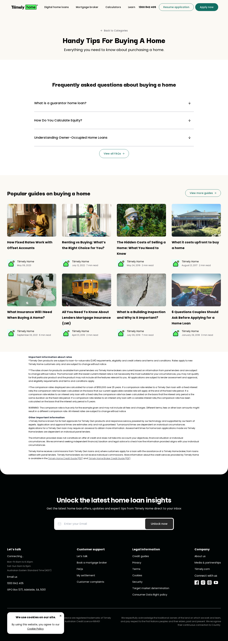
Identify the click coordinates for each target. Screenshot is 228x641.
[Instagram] (203, 582)
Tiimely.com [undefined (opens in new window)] (202, 569)
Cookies (137, 575)
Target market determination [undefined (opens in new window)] (150, 588)
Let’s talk (82, 556)
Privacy (136, 562)
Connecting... (15, 556)
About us (200, 556)
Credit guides (140, 556)
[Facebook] (197, 582)
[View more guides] (203, 193)
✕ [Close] (60, 616)
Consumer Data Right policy (149, 594)
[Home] (24, 7)
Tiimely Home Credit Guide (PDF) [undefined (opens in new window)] (65, 458)
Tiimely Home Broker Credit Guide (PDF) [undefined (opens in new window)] (109, 458)
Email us (12, 577)
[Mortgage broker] (87, 7)
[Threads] (209, 582)
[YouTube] (216, 582)
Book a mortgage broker (92, 562)
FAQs (80, 569)
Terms (136, 569)
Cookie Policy (35, 629)
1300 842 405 (15, 583)
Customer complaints (90, 582)
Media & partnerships (208, 562)
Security (137, 582)
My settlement (86, 575)
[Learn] (132, 7)
